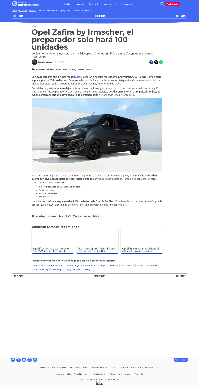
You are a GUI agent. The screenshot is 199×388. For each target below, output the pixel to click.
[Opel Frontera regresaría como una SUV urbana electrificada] (53, 315)
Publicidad (124, 367)
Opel (58, 69)
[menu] (184, 4)
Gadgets (103, 339)
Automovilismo (39, 339)
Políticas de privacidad (99, 367)
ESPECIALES (99, 16)
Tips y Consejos (72, 343)
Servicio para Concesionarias (142, 367)
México (112, 374)
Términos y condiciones (78, 367)
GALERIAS (180, 16)
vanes (81, 69)
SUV (65, 69)
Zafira (89, 69)
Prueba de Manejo (40, 343)
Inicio (14, 10)
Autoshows (90, 339)
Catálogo (69, 4)
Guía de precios (111, 4)
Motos (140, 339)
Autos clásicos (56, 339)
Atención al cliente (59, 367)
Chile (69, 374)
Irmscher (40, 69)
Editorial (23, 10)
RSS (157, 367)
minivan (50, 69)
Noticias (80, 4)
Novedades (151, 339)
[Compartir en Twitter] (156, 62)
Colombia (78, 374)
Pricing (113, 367)
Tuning (36, 26)
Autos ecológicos (74, 339)
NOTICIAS (18, 16)
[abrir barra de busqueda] (162, 4)
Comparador (128, 4)
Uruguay (128, 374)
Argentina (60, 374)
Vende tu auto (172, 4)
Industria (114, 339)
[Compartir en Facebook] (151, 62)
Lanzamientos (127, 339)
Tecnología (57, 343)
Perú (120, 374)
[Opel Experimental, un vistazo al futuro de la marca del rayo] (142, 315)
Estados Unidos (100, 374)
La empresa (44, 367)
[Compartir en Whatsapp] (161, 62)
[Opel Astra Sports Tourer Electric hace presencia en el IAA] (97, 315)
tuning (72, 69)
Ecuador (88, 374)
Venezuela (139, 374)
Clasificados (93, 4)
